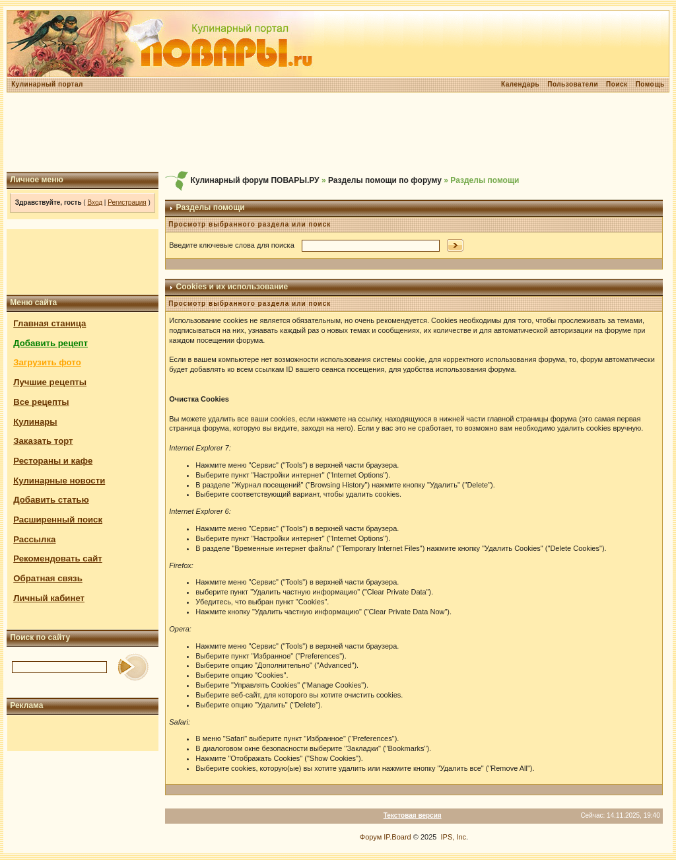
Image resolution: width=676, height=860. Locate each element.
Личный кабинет (48, 598)
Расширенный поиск (57, 519)
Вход (94, 202)
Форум (371, 837)
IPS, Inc (454, 837)
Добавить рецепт (50, 343)
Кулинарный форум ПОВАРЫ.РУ (255, 180)
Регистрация (127, 202)
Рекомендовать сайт (57, 558)
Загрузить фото (47, 362)
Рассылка (34, 539)
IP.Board (397, 837)
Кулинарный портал (47, 84)
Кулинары (35, 422)
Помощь (650, 84)
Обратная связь (48, 578)
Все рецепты (41, 402)
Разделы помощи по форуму (385, 180)
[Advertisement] (338, 132)
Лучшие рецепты (49, 382)
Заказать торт (43, 441)
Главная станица (49, 323)
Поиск (617, 84)
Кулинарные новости (59, 480)
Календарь (520, 84)
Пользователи (572, 84)
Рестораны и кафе (52, 461)
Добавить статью (51, 500)
